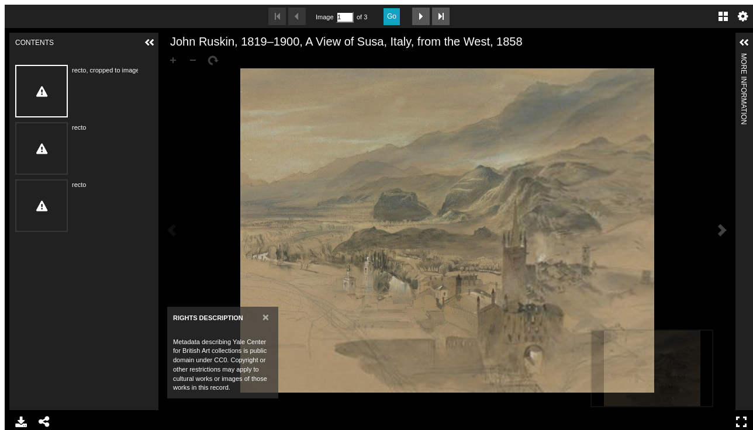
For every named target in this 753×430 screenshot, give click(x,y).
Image (324, 16)
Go (391, 16)
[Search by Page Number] (345, 17)
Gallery (723, 16)
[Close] (266, 317)
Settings (743, 16)
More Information (744, 58)
